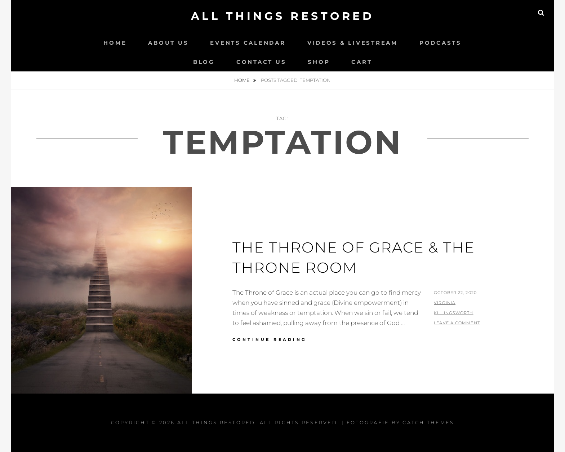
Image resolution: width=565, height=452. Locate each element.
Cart (361, 61)
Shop (319, 61)
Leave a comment (457, 322)
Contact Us (261, 61)
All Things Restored (282, 16)
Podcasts (440, 42)
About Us (168, 42)
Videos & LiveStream (352, 42)
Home (114, 42)
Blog (204, 61)
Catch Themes (428, 422)
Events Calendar (247, 42)
